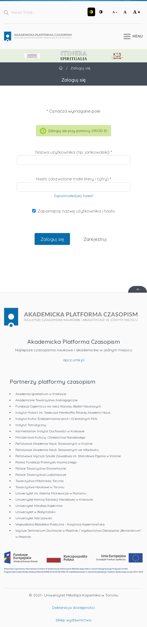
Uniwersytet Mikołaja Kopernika (38, 506)
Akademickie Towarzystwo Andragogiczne (46, 400)
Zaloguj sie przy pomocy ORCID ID (73, 131)
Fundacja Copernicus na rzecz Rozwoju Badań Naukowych (58, 406)
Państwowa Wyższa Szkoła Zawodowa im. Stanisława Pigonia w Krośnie (68, 456)
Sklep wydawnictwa (73, 620)
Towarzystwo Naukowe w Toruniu (39, 487)
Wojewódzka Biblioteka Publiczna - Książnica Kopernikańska (60, 524)
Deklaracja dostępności (73, 607)
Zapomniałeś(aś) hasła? (73, 196)
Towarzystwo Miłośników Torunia (39, 481)
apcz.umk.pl (73, 360)
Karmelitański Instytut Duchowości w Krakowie (49, 431)
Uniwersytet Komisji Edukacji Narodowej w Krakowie (54, 499)
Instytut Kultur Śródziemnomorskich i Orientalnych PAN (56, 419)
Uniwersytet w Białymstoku (35, 512)
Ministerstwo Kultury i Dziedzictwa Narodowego (50, 437)
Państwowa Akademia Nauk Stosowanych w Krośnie (53, 443)
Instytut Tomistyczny (30, 425)
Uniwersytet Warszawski (33, 518)
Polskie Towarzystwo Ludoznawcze (40, 475)
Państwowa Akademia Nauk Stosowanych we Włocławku (57, 450)
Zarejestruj (95, 239)
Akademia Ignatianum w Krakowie (40, 394)
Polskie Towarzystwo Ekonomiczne (40, 468)
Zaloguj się (52, 239)
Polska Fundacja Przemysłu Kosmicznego (45, 462)
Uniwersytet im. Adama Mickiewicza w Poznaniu (50, 493)
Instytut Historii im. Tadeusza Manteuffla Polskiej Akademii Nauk (63, 412)
